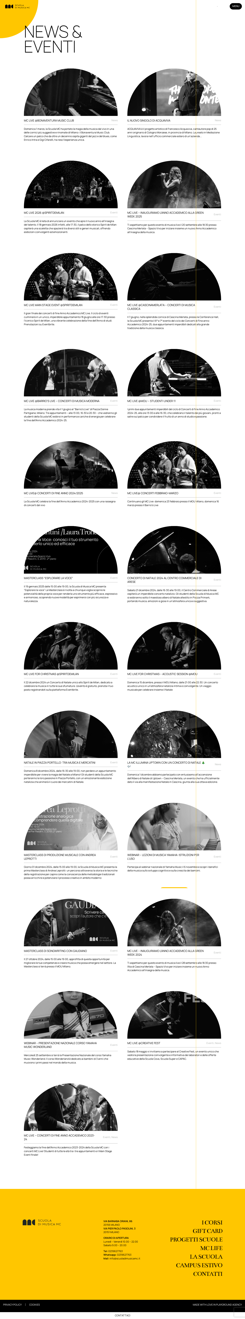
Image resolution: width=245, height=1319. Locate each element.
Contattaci (122, 1315)
